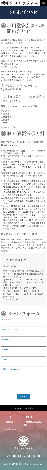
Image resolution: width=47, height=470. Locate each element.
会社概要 (9, 422)
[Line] (14, 456)
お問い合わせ (11, 429)
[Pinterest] (34, 456)
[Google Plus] (29, 456)
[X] (24, 456)
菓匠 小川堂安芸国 (19, 464)
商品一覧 (29, 417)
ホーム (8, 417)
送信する (23, 396)
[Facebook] (19, 456)
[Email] (39, 456)
